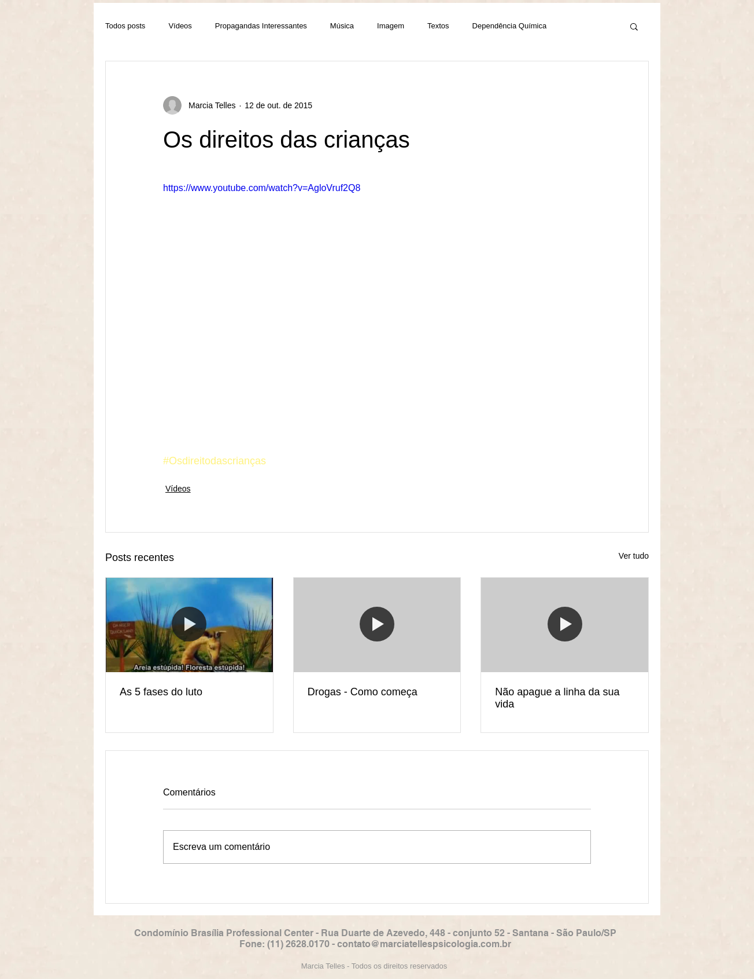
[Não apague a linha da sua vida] (564, 625)
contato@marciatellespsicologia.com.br (424, 943)
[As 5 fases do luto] (189, 625)
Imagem (390, 25)
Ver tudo (634, 555)
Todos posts (125, 25)
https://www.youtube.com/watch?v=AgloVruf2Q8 (261, 188)
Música (342, 25)
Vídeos (179, 25)
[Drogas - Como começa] (377, 625)
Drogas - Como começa (362, 692)
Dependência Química (509, 25)
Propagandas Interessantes (261, 25)
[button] (634, 26)
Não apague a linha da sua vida (557, 698)
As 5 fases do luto (161, 692)
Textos (438, 25)
